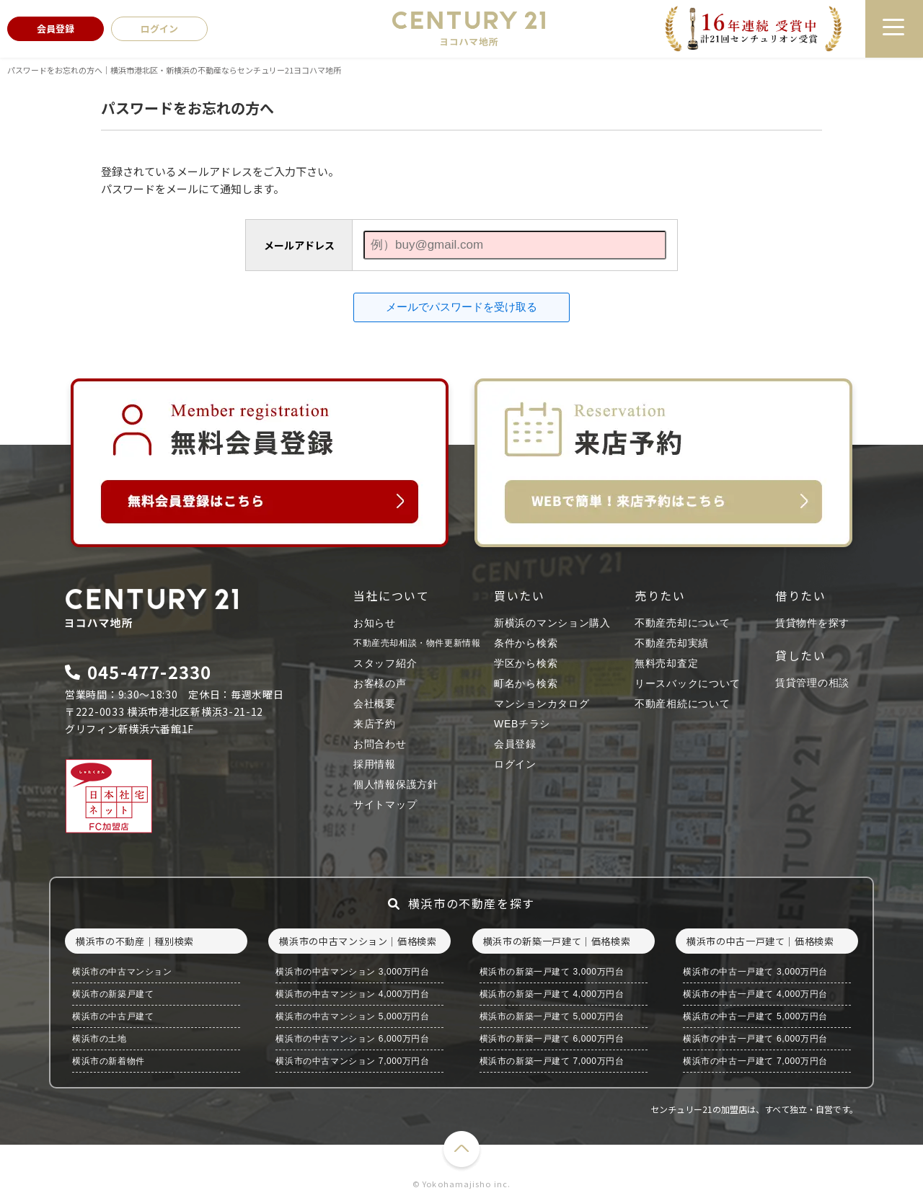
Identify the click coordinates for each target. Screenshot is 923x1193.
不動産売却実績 (672, 643)
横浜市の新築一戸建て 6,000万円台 (552, 1039)
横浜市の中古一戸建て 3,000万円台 (755, 972)
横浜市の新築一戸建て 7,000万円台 (552, 1061)
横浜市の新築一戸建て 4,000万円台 (552, 994)
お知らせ (374, 623)
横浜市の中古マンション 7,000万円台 (352, 1061)
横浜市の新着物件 (108, 1061)
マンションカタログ (541, 703)
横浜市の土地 (99, 1039)
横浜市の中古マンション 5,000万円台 (352, 1016)
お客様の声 (380, 683)
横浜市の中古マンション (122, 972)
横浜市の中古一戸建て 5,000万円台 (755, 1016)
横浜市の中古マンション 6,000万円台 (352, 1039)
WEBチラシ (522, 723)
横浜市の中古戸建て (113, 1016)
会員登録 (515, 744)
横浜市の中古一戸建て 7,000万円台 (755, 1061)
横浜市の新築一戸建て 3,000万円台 (552, 972)
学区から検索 (525, 663)
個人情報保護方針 (395, 784)
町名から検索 (525, 683)
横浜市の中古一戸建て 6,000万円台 (755, 1039)
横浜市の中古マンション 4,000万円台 (352, 994)
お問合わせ (380, 744)
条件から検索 (525, 643)
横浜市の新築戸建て (113, 994)
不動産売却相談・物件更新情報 (416, 643)
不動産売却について (682, 623)
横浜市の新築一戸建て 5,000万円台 (552, 1016)
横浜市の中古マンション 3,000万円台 (352, 972)
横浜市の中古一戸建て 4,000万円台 (755, 994)
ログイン (515, 764)
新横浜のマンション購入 (552, 623)
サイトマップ (385, 804)
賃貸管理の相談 (812, 682)
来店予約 (374, 723)
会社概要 (374, 703)
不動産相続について (682, 703)
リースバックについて (688, 683)
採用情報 (374, 764)
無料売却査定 (666, 663)
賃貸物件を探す (812, 623)
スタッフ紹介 (385, 663)
